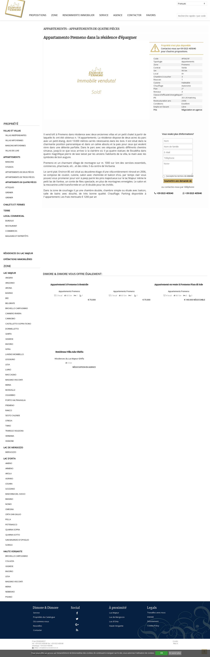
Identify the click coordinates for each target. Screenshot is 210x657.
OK (161, 653)
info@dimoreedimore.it (48, 648)
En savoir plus (175, 653)
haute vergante (12, 551)
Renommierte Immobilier (78, 15)
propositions (37, 15)
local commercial (13, 215)
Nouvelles (37, 625)
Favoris (151, 15)
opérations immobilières (17, 259)
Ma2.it (175, 643)
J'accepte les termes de (179, 176)
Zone (54, 15)
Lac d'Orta (113, 621)
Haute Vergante (116, 625)
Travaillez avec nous (156, 612)
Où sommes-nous (41, 621)
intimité (190, 176)
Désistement (153, 621)
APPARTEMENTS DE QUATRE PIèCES (94, 28)
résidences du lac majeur (18, 253)
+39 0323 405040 (163, 193)
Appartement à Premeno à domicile (69, 284)
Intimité (150, 617)
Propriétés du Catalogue (44, 617)
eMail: (36, 648)
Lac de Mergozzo (117, 617)
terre (6, 210)
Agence (117, 15)
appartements (11, 157)
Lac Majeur (114, 612)
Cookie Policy (153, 625)
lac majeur (9, 272)
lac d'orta (9, 458)
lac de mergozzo (13, 447)
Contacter (134, 15)
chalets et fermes (14, 204)
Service (103, 15)
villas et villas (12, 130)
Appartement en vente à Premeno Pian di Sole (178, 284)
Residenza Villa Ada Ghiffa (69, 352)
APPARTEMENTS (55, 28)
